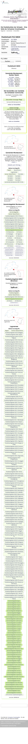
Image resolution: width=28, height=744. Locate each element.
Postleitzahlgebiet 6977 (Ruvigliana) (14, 481)
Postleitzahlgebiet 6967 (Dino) (14, 471)
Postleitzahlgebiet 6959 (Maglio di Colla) (14, 443)
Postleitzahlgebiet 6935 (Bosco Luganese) (14, 365)
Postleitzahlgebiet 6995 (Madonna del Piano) (14, 582)
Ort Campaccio (10, 242)
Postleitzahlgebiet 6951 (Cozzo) (13, 439)
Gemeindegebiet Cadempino (14, 620)
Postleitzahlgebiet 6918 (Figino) (13, 421)
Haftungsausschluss (19, 721)
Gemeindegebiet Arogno (14, 605)
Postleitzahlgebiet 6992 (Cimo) (14, 342)
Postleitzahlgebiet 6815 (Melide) (14, 492)
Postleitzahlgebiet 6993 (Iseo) (14, 368)
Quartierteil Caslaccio (19, 253)
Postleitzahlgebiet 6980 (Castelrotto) (14, 575)
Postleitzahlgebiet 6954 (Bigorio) (14, 228)
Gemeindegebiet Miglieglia (14, 650)
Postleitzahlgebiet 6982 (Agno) (14, 334)
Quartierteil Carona (18, 255)
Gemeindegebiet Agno (14, 601)
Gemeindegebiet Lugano (14, 638)
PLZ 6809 (10, 84)
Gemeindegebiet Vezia (14, 680)
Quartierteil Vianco (19, 249)
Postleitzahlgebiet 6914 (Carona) (14, 414)
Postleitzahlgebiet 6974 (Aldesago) (14, 475)
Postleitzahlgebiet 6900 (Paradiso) (14, 408)
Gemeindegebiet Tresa (14, 690)
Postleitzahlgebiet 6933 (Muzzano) (14, 502)
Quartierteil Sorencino (9, 250)
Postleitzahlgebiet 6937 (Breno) (14, 559)
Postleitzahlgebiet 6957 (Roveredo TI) (14, 535)
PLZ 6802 (11, 77)
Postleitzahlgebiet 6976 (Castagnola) (14, 478)
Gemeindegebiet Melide (14, 646)
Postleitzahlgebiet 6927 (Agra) (14, 557)
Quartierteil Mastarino (19, 250)
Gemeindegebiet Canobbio (14, 623)
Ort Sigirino (19, 234)
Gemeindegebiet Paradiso (14, 662)
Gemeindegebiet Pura (14, 668)
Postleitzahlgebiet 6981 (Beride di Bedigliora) (14, 358)
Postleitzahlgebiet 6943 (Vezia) (14, 429)
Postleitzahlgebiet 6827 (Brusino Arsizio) (14, 373)
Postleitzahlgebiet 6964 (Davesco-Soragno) (14, 463)
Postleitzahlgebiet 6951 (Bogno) (14, 437)
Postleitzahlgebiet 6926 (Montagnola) (14, 554)
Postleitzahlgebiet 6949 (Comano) (14, 391)
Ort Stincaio (18, 238)
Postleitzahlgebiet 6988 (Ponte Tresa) (14, 577)
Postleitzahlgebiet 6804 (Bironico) (14, 220)
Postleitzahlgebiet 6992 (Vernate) (14, 340)
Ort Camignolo (9, 236)
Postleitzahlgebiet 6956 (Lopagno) (14, 533)
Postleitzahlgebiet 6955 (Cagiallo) (14, 529)
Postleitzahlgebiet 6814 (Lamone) (14, 380)
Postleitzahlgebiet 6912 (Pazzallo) (14, 410)
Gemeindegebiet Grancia (14, 632)
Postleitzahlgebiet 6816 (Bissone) (14, 370)
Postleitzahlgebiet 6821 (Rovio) (14, 593)
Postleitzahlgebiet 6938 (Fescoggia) (13, 563)
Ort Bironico (19, 236)
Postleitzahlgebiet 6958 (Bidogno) (14, 538)
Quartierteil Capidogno (9, 249)
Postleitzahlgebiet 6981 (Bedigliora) (13, 354)
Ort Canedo (19, 240)
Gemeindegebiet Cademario (14, 619)
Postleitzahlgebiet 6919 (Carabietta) (14, 549)
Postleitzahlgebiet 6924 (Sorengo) (14, 423)
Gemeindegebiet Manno (14, 642)
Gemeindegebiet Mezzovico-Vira (14, 648)
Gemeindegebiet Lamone (14, 636)
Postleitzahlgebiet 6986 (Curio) (14, 361)
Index (2, 721)
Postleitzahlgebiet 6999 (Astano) (14, 350)
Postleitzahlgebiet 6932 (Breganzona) (14, 426)
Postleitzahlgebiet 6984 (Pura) (14, 396)
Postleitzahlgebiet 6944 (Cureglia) (14, 389)
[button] (7, 61)
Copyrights (17, 723)
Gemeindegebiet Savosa (14, 670)
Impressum (8, 721)
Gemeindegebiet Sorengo (14, 672)
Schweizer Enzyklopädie (14, 717)
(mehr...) (14, 162)
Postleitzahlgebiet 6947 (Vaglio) (13, 517)
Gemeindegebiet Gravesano (14, 634)
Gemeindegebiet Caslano (14, 624)
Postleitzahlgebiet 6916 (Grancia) (14, 398)
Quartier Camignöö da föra (9, 247)
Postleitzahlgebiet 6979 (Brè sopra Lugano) (14, 485)
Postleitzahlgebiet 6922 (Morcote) (14, 500)
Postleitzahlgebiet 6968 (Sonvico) (14, 473)
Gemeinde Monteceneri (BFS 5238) (14, 182)
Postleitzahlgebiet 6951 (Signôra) (14, 441)
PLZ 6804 (14, 39)
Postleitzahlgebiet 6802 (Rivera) (14, 216)
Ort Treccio (19, 242)
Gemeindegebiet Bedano (14, 609)
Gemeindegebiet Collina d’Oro (14, 684)
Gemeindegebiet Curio (14, 630)
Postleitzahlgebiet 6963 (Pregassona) (14, 458)
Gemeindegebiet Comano (14, 626)
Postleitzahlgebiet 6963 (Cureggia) (14, 461)
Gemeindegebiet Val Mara (14, 692)
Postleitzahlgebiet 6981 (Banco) (14, 356)
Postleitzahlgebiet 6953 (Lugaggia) (14, 521)
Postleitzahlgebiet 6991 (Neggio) (14, 504)
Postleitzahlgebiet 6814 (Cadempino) (14, 382)
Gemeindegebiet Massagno (14, 644)
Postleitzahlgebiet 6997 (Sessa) (14, 585)
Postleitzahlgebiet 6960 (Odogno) (14, 542)
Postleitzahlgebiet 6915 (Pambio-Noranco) (14, 417)
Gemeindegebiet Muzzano (14, 654)
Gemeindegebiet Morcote (14, 652)
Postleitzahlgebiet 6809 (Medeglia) (14, 226)
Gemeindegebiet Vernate (14, 678)
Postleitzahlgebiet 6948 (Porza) (14, 513)
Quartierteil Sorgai (9, 255)
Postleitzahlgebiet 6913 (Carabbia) (14, 412)
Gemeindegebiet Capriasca (14, 674)
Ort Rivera (19, 232)
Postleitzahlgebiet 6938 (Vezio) (14, 561)
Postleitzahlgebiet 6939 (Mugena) (14, 565)
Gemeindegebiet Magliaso (14, 640)
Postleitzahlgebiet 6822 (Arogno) (14, 346)
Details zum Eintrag (14, 165)
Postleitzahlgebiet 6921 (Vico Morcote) (14, 547)
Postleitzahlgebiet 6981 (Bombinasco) (14, 393)
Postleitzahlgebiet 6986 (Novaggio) (14, 506)
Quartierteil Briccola (8, 253)
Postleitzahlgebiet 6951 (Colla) (14, 435)
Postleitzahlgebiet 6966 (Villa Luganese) (14, 469)
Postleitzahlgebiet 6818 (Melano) (14, 591)
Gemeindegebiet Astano (14, 607)
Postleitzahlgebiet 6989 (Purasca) (14, 580)
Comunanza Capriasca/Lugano (14, 694)
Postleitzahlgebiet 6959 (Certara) (14, 446)
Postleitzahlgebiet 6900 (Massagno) (14, 490)
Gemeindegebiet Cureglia (14, 629)
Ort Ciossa (10, 246)
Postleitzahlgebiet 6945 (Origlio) (14, 404)
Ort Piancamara (9, 244)
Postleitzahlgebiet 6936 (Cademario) (14, 378)
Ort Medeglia (9, 234)
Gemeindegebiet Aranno (13, 603)
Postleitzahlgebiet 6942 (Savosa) (14, 511)
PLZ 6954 (11, 86)
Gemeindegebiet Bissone (14, 615)
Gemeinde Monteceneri (18, 47)
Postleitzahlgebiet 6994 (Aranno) (14, 344)
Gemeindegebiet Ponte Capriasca (14, 664)
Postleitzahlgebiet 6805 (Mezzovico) (14, 222)
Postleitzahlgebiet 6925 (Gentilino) (14, 551)
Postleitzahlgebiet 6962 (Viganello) (14, 455)
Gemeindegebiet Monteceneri (14, 230)
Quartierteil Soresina (20, 247)
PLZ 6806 (11, 83)
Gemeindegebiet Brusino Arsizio (14, 617)
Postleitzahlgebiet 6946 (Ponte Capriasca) (14, 509)
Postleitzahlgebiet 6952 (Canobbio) (14, 385)
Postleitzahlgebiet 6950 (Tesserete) (14, 519)
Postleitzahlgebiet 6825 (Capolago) (14, 595)
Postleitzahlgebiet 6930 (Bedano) (14, 352)
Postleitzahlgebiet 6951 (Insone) (14, 431)
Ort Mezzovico (10, 232)
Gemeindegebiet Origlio (14, 660)
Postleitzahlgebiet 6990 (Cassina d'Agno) (14, 337)
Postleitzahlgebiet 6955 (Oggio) (14, 531)
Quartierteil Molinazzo (19, 252)
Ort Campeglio (9, 240)
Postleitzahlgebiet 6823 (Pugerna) (14, 348)
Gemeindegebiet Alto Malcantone (14, 686)
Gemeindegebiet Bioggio (13, 613)
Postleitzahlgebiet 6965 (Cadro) (14, 466)
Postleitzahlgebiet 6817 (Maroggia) (14, 589)
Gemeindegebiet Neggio (14, 656)
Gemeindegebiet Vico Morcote (14, 682)
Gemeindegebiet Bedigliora (14, 610)
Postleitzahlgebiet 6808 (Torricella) (14, 544)
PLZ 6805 (10, 81)
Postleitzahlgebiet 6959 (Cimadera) (14, 450)
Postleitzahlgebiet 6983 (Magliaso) (14, 488)
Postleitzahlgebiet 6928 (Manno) (14, 363)
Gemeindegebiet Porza (14, 666)
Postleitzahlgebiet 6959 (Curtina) (14, 448)
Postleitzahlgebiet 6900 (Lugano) (14, 406)
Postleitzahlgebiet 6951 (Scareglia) (14, 433)
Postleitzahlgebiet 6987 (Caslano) (14, 387)
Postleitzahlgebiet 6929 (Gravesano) (14, 400)
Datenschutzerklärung (7, 723)
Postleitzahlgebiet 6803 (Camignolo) (14, 218)
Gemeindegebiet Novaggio (14, 658)
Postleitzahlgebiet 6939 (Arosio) (14, 567)
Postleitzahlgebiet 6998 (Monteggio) (14, 587)
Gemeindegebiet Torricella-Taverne (14, 676)
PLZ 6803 (10, 79)
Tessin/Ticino (15, 50)
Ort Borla (9, 238)
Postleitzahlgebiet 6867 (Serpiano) (14, 376)
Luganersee (14, 48)
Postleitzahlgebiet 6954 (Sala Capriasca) (14, 524)
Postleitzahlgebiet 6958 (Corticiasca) (14, 540)
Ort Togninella (19, 244)
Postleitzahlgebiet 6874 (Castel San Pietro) (13, 598)
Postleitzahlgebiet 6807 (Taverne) (14, 402)
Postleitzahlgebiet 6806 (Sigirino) (14, 224)
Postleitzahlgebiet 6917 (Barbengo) (14, 420)
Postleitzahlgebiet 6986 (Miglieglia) (14, 498)
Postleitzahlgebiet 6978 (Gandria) (14, 483)
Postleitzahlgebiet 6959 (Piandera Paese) (14, 453)
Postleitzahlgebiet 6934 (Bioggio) (14, 332)
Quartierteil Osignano (9, 252)
